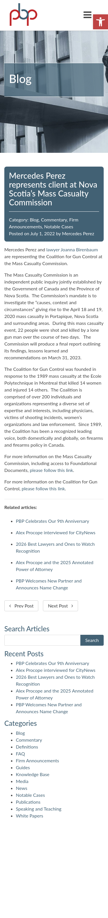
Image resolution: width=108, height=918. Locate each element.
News (21, 788)
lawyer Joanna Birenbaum (72, 249)
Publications (28, 802)
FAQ (20, 753)
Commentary (54, 219)
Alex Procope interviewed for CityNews (55, 532)
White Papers (29, 815)
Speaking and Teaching (38, 808)
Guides (23, 767)
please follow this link (51, 470)
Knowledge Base (33, 774)
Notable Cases (58, 226)
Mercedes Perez (78, 233)
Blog (34, 219)
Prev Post (21, 605)
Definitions (27, 746)
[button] (100, 21)
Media (22, 781)
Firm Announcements (37, 760)
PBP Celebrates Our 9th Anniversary (52, 521)
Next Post (60, 605)
